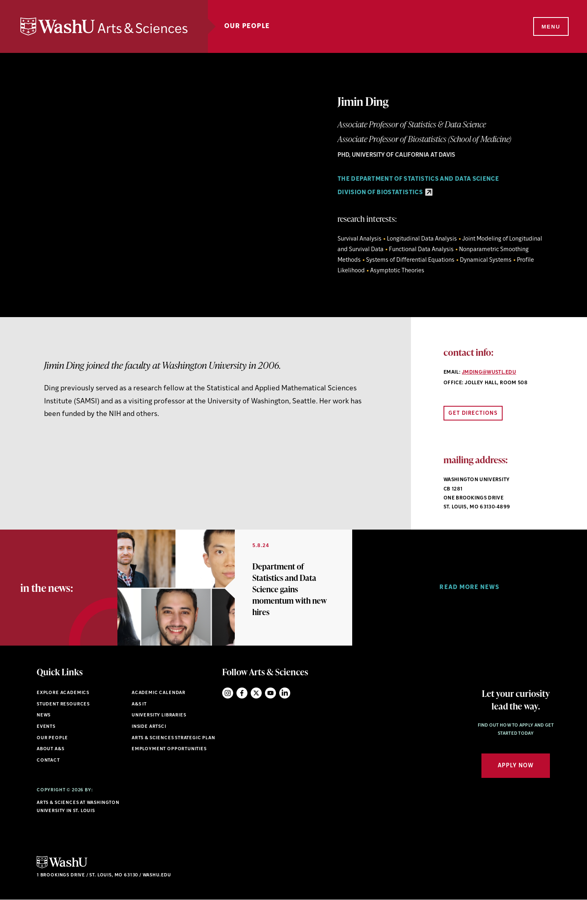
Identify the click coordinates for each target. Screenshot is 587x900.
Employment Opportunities (169, 749)
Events (46, 727)
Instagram (228, 693)
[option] (234, 588)
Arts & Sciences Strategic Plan (173, 738)
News (44, 715)
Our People (247, 26)
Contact (48, 760)
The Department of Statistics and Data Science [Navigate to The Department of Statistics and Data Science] (418, 179)
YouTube (270, 693)
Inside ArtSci (149, 727)
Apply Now (516, 766)
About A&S (50, 749)
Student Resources (63, 704)
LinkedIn (285, 693)
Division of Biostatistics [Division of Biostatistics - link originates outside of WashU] (385, 193)
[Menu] (550, 27)
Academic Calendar (158, 693)
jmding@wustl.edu (489, 372)
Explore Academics (63, 693)
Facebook (242, 693)
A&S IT (139, 704)
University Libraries (159, 715)
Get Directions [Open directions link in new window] (473, 413)
